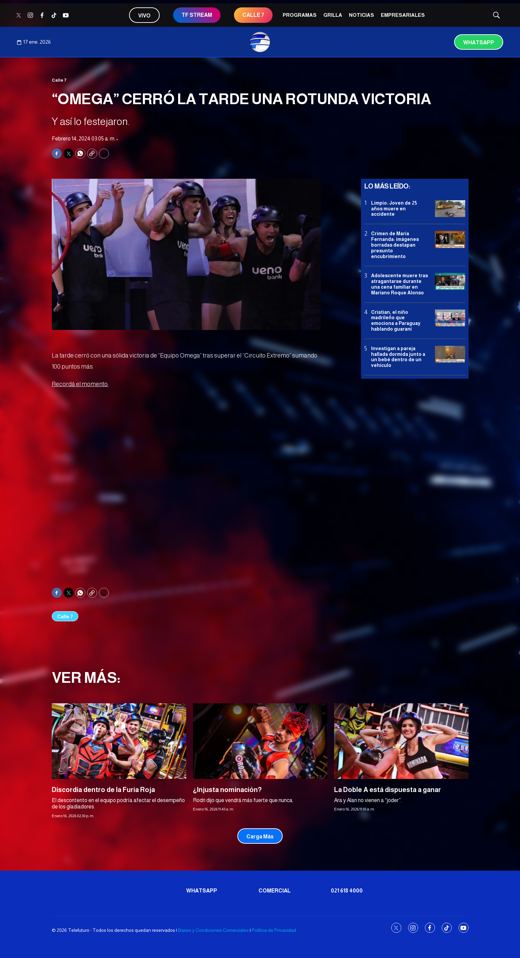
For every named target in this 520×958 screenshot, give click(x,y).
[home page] (260, 42)
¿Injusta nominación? (227, 789)
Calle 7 (59, 80)
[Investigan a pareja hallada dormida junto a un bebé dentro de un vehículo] (450, 354)
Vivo (144, 15)
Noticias (361, 15)
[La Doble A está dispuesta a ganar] (401, 741)
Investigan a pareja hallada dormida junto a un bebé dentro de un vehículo (398, 357)
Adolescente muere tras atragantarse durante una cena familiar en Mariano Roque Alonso (399, 284)
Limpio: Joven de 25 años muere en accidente (394, 208)
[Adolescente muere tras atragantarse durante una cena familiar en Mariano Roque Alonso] (450, 281)
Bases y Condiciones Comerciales (213, 930)
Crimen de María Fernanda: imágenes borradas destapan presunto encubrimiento (395, 245)
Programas (300, 15)
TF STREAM (197, 15)
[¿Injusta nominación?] (260, 741)
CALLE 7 (253, 15)
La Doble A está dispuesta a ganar (387, 789)
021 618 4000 (347, 890)
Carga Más (260, 836)
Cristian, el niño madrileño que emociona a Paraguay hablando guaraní (396, 320)
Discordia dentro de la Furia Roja (103, 789)
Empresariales (403, 15)
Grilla (332, 15)
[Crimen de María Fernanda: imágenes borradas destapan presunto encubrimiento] (450, 239)
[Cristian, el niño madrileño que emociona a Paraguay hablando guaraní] (450, 318)
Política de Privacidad (274, 930)
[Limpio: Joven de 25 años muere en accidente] (450, 208)
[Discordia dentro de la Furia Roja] (119, 741)
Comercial (274, 890)
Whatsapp (478, 42)
